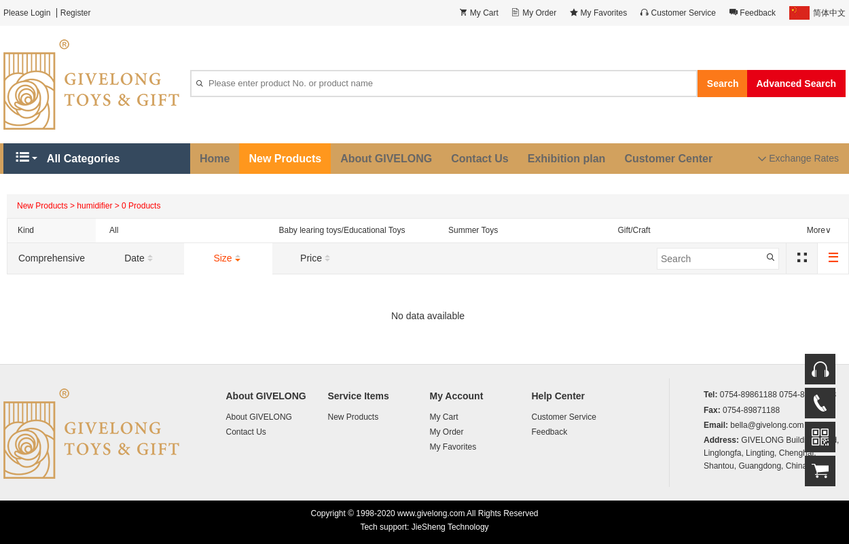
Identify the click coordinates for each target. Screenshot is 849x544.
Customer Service (564, 417)
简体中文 (817, 13)
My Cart (444, 417)
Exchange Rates (798, 158)
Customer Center (668, 158)
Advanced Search (797, 83)
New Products (285, 158)
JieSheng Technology (450, 527)
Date (140, 258)
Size (227, 258)
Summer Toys (473, 230)
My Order (447, 432)
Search (723, 83)
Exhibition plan (567, 158)
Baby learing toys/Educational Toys (342, 230)
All (113, 230)
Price (316, 258)
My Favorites (453, 447)
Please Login (26, 13)
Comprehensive (51, 258)
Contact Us (479, 158)
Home (215, 158)
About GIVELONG (386, 158)
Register (75, 13)
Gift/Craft (634, 230)
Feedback (550, 432)
